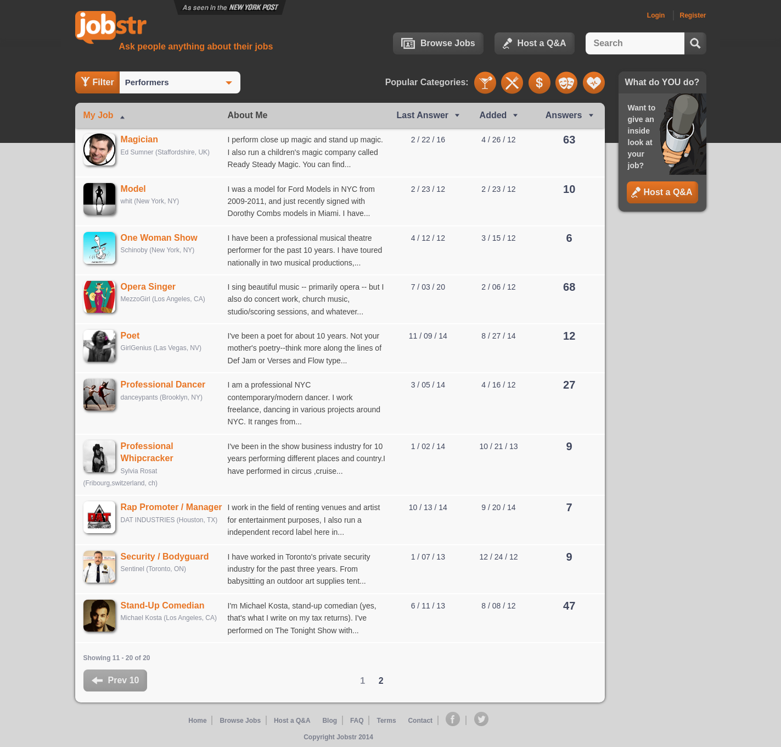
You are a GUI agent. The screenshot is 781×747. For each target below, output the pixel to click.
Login (656, 15)
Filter (97, 82)
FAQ (357, 720)
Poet (134, 335)
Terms (385, 720)
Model (137, 188)
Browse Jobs (438, 43)
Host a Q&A (534, 43)
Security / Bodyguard (169, 556)
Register (692, 15)
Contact (420, 720)
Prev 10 (115, 680)
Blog (330, 720)
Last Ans (423, 115)
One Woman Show (163, 237)
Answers (564, 115)
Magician (143, 139)
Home (199, 720)
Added (493, 115)
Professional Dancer (167, 384)
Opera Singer (152, 286)
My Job (98, 115)
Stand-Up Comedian (167, 605)
